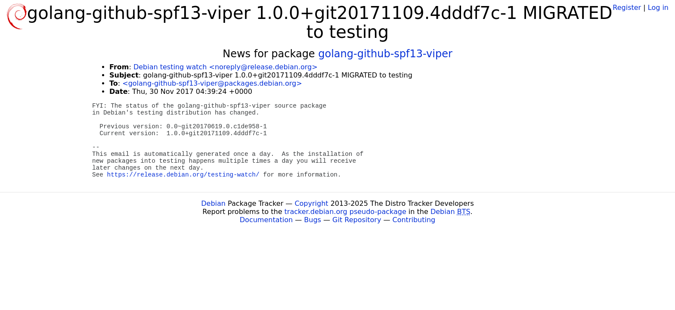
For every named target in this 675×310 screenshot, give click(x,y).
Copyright (311, 203)
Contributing (414, 220)
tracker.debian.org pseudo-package (345, 212)
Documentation (266, 220)
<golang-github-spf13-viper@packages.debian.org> (212, 83)
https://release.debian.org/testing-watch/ (183, 174)
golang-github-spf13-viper (385, 54)
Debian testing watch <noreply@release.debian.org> (225, 67)
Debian (213, 203)
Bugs (312, 220)
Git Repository (356, 220)
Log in (658, 7)
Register (627, 7)
